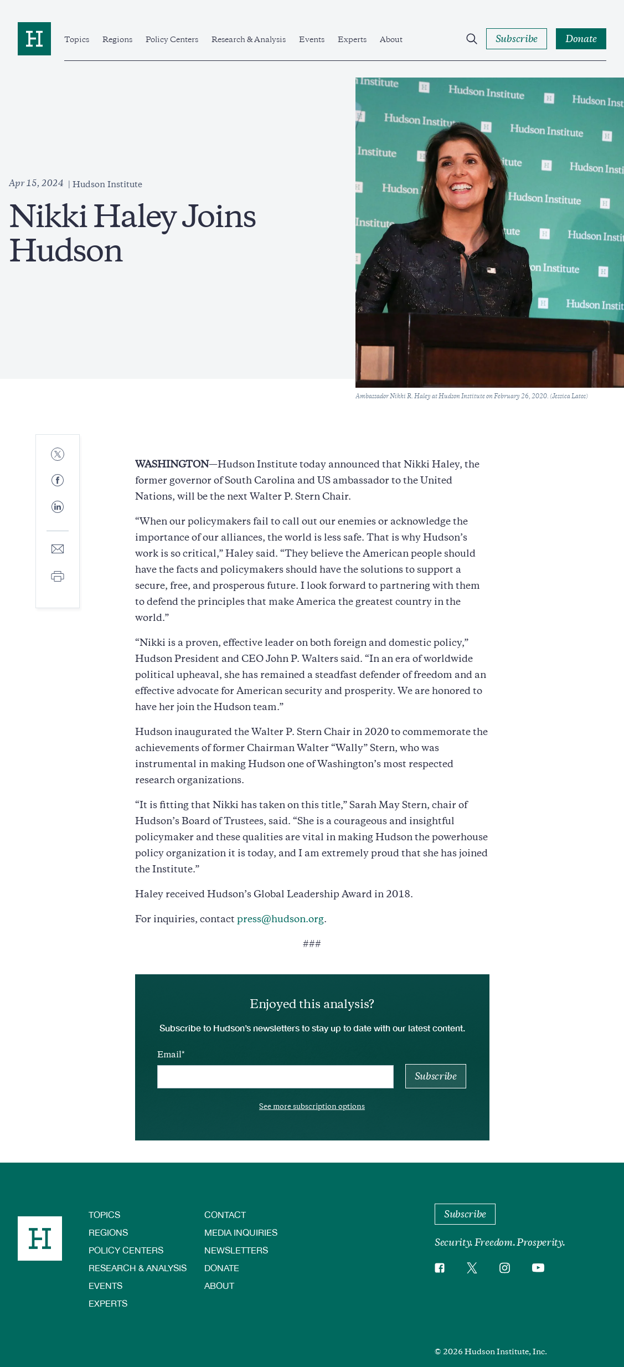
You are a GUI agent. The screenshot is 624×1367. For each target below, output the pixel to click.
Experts (352, 39)
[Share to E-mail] (58, 549)
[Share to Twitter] (58, 455)
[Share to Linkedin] (58, 515)
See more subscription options (312, 1106)
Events (311, 39)
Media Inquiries (240, 1232)
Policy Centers (172, 39)
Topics (76, 39)
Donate (221, 1267)
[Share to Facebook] (58, 481)
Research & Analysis (249, 39)
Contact (225, 1214)
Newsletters (236, 1250)
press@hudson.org (280, 918)
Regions (117, 39)
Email (169, 1055)
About (391, 39)
